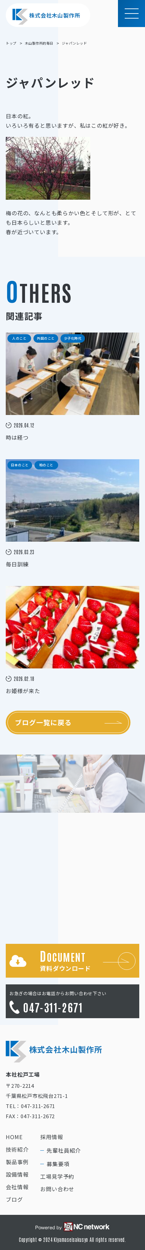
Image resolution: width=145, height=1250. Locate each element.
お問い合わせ (57, 1189)
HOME (14, 1137)
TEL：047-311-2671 (30, 1105)
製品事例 (17, 1162)
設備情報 (17, 1174)
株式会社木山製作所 (46, 17)
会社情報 (17, 1187)
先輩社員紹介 (64, 1150)
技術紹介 (17, 1149)
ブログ (14, 1199)
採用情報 (51, 1137)
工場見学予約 (57, 1176)
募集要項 (58, 1164)
